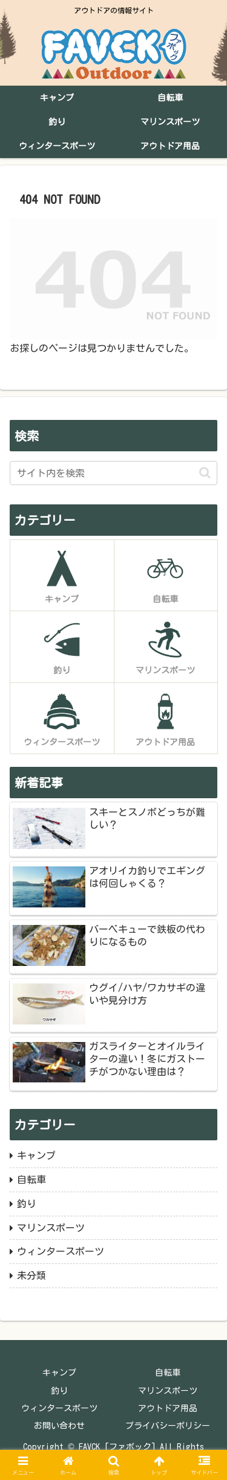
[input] (113, 473)
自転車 (167, 1372)
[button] (204, 473)
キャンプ (59, 1372)
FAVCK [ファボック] (117, 1447)
